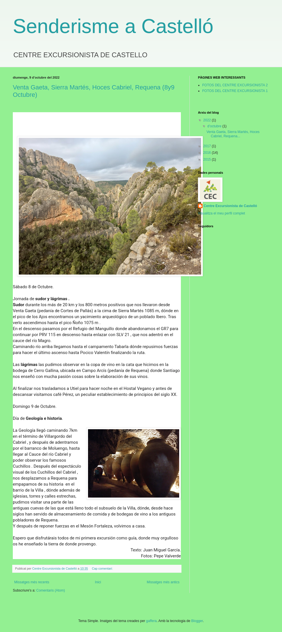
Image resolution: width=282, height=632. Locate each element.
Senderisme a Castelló (113, 26)
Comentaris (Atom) (50, 590)
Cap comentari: (103, 568)
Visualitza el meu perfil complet (221, 213)
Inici (98, 582)
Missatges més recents (31, 582)
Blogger (197, 621)
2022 (207, 120)
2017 (207, 146)
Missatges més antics (163, 582)
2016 (207, 153)
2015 (207, 159)
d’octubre (214, 126)
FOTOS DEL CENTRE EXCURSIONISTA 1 (235, 91)
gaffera (151, 621)
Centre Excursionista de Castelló (230, 206)
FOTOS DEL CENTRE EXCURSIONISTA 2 (235, 85)
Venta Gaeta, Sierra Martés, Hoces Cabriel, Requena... (233, 134)
